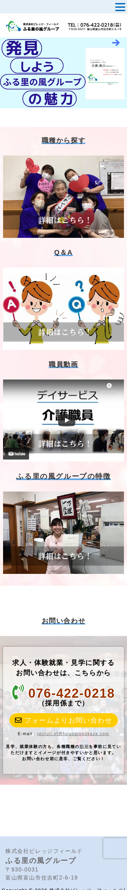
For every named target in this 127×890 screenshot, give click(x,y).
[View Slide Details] (63, 73)
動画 (84, 746)
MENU (16, 8)
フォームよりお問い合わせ (63, 720)
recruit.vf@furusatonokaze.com (73, 733)
